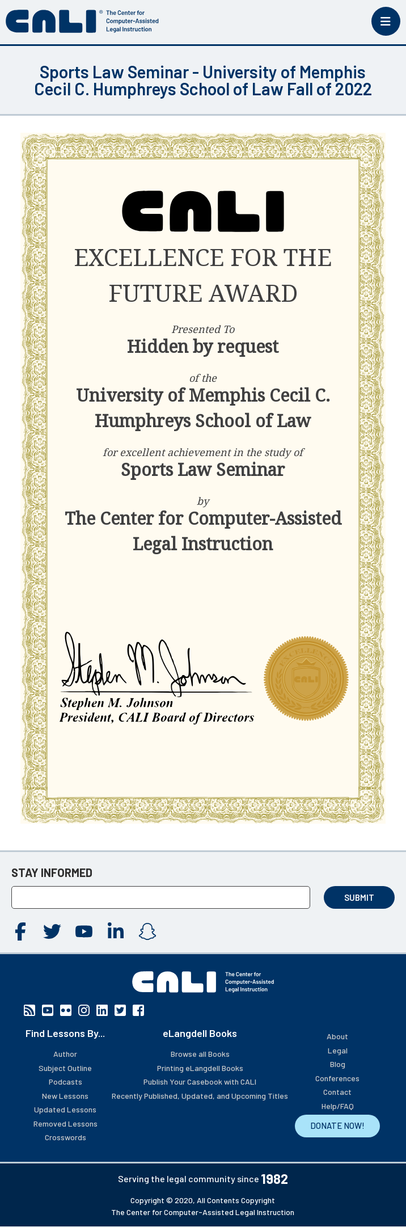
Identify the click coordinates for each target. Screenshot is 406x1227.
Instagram (147, 931)
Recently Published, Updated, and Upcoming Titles (200, 1095)
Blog (337, 1064)
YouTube (84, 931)
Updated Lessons (65, 1109)
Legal (338, 1050)
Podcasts (65, 1081)
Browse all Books (200, 1054)
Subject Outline (65, 1068)
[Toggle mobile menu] (385, 21)
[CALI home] (82, 21)
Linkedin (116, 931)
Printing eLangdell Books (200, 1068)
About (337, 1036)
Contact (337, 1092)
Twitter (52, 931)
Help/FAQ (338, 1106)
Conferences (337, 1078)
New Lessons (65, 1095)
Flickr (65, 1010)
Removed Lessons (65, 1123)
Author (65, 1054)
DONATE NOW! (337, 1125)
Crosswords (65, 1137)
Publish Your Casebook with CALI (199, 1081)
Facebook (20, 931)
